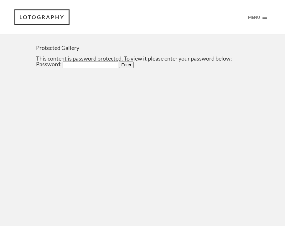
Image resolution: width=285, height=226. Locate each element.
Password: (77, 64)
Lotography (42, 17)
